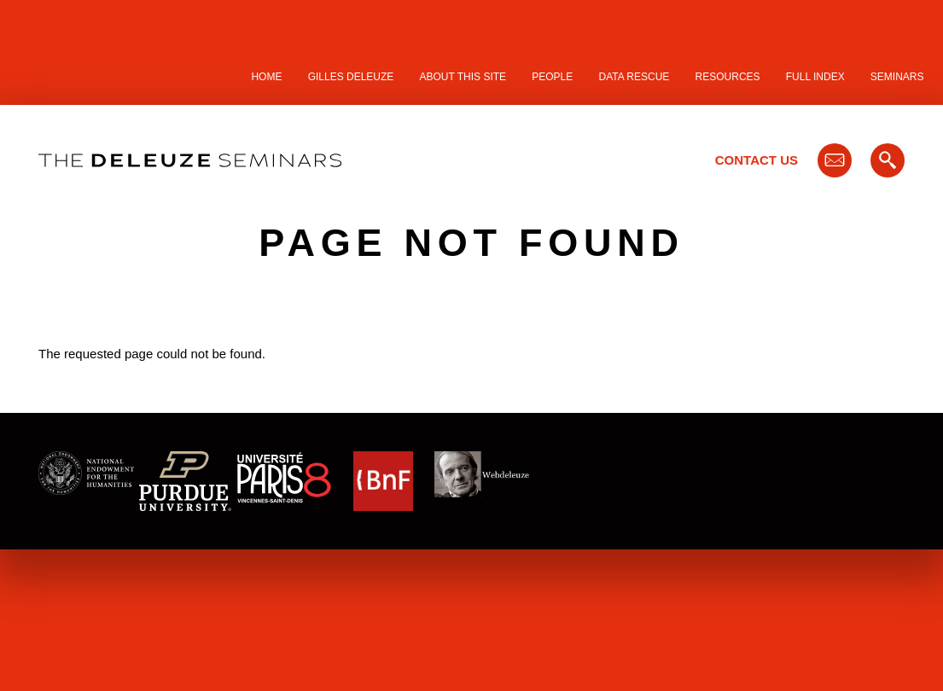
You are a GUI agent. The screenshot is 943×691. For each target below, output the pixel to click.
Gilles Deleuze (351, 77)
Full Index (815, 77)
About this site (463, 77)
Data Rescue (633, 77)
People (552, 77)
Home (266, 77)
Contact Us (756, 160)
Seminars (897, 77)
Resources (728, 77)
